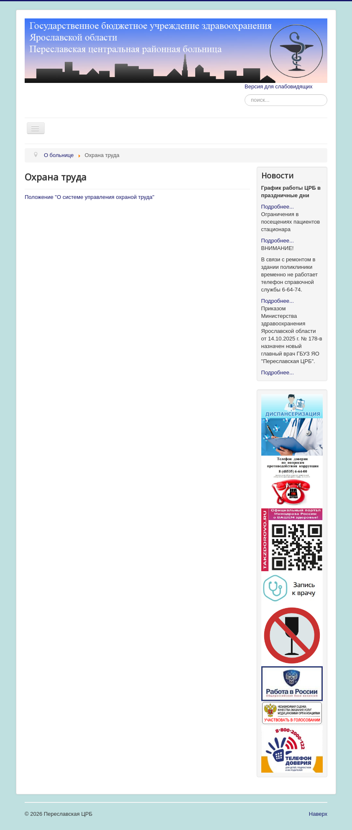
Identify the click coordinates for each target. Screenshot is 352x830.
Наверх (318, 814)
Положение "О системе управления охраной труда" (89, 197)
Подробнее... (277, 207)
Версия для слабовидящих (279, 86)
